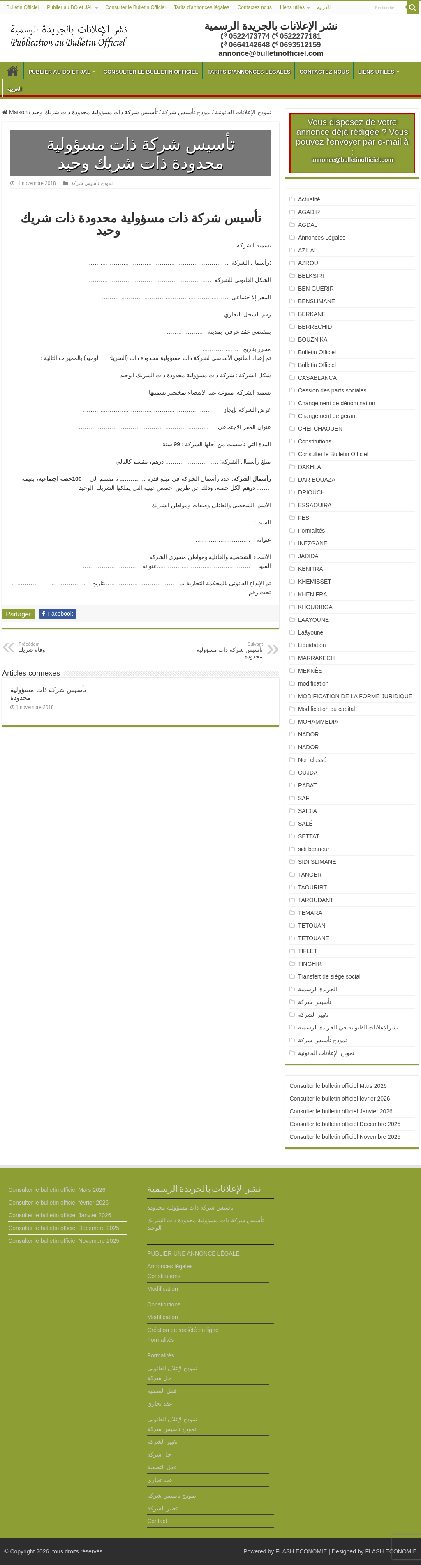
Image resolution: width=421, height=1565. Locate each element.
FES (303, 518)
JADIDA (308, 556)
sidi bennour (313, 849)
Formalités (311, 530)
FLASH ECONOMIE (301, 1551)
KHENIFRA (312, 594)
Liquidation (312, 645)
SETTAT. (309, 836)
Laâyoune (311, 632)
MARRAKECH (316, 658)
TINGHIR (310, 963)
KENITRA (310, 569)
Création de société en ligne (183, 1330)
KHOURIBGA (315, 607)
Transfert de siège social (329, 976)
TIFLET (307, 951)
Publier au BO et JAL (70, 7)
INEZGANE (313, 543)
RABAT (307, 785)
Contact (157, 1521)
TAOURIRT (314, 887)
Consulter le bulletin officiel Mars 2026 (337, 1086)
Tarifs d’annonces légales (201, 7)
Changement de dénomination (336, 403)
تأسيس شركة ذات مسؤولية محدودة (220, 651)
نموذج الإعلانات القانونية (243, 112)
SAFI (304, 798)
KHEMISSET (314, 581)
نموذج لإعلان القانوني (172, 1368)
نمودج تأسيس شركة (186, 112)
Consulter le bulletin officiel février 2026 (339, 1098)
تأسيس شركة (314, 1002)
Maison (15, 112)
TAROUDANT (316, 900)
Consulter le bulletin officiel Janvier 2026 (340, 1111)
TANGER (310, 874)
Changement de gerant (327, 416)
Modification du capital (326, 709)
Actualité (309, 199)
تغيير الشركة (313, 1014)
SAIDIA (307, 811)
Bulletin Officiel (22, 7)
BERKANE (312, 314)
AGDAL (307, 225)
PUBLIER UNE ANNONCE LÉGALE (193, 1253)
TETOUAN (312, 925)
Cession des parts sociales (332, 390)
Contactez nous (255, 7)
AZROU (308, 263)
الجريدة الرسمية (317, 989)
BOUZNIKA (313, 339)
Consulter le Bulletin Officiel (135, 7)
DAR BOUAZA (316, 479)
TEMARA (313, 912)
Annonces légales (170, 1266)
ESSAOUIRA (315, 505)
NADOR (308, 734)
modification (313, 683)
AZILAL (307, 250)
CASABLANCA (317, 377)
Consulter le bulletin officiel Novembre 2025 (344, 1136)
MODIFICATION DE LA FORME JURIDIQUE (355, 696)
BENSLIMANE (316, 301)
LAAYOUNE (313, 619)
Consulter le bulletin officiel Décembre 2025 (344, 1124)
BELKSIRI (311, 275)
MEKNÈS (310, 670)
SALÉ (305, 823)
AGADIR (309, 212)
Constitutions (314, 441)
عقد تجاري (159, 1403)
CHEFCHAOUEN (320, 428)
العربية (324, 7)
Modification (162, 1289)
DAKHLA (309, 467)
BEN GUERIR (316, 288)
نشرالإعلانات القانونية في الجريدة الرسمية (348, 1027)
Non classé (312, 760)
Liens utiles (292, 7)
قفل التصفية (162, 1390)
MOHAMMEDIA (318, 721)
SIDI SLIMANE (320, 862)
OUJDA (307, 772)
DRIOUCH (311, 492)
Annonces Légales (321, 237)
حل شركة (159, 1378)
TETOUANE (313, 938)
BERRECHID (315, 326)
